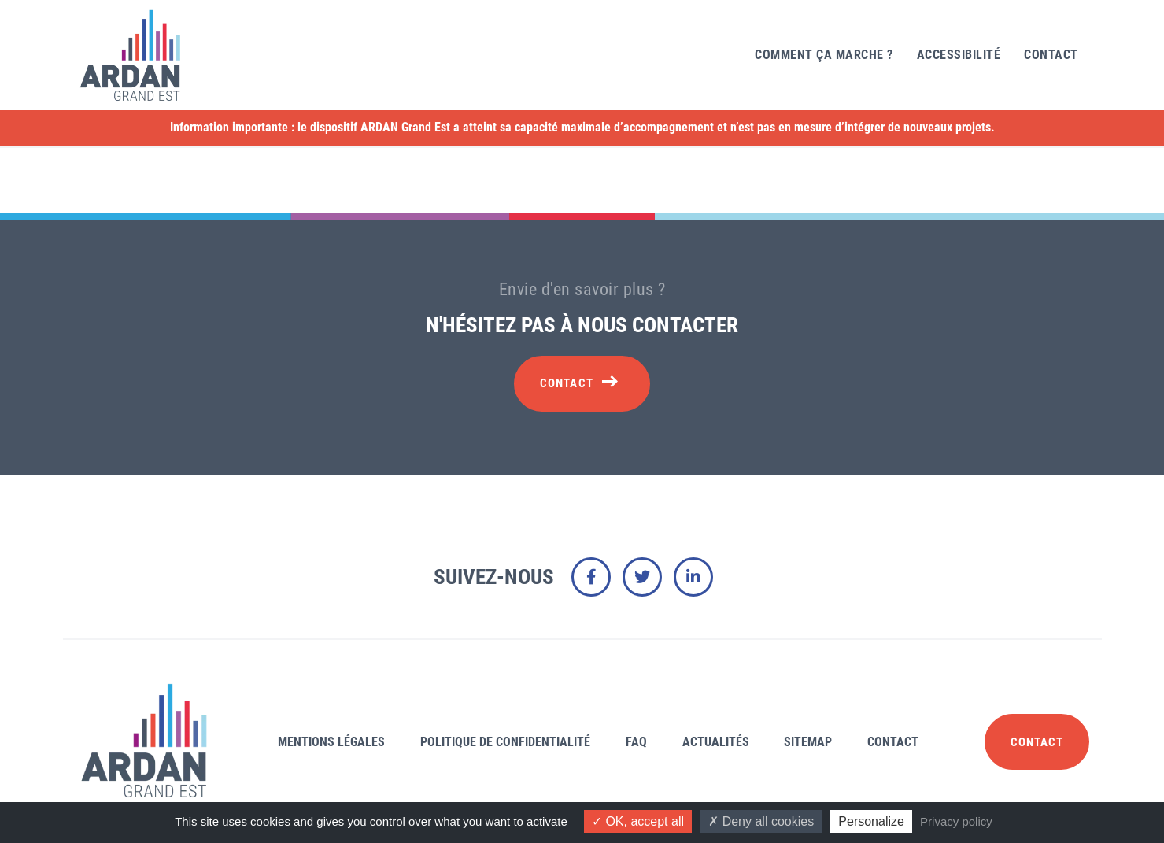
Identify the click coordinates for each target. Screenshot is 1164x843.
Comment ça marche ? (824, 54)
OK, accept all (638, 821)
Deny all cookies (761, 821)
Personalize (871, 821)
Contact (1051, 54)
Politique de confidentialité (505, 741)
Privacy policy (956, 821)
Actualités (715, 741)
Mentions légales (331, 741)
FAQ (636, 741)
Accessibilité (959, 54)
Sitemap (808, 741)
